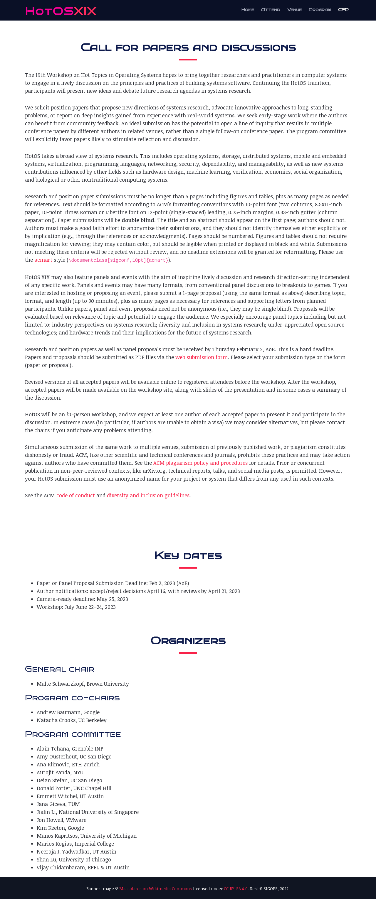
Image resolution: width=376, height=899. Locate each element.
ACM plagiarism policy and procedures (200, 462)
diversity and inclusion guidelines (148, 495)
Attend (270, 9)
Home (247, 9)
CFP (343, 9)
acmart (43, 259)
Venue (294, 9)
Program (320, 9)
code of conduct (75, 495)
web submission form (201, 357)
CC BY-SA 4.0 (236, 888)
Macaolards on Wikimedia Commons (155, 888)
